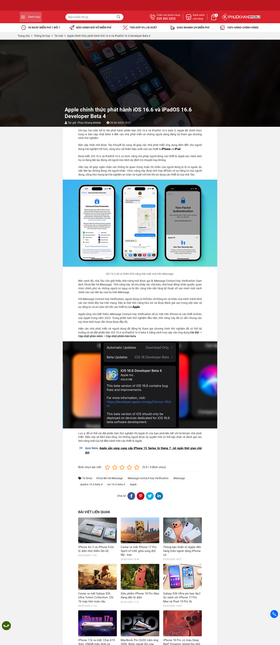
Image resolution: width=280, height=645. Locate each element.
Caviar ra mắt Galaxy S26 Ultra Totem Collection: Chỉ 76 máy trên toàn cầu (95, 597)
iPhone (166, 149)
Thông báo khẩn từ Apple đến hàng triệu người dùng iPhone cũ (182, 551)
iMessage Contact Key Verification (148, 478)
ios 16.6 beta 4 (116, 484)
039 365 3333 (208, 18)
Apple (136, 307)
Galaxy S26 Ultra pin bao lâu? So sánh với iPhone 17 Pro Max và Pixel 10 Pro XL (181, 597)
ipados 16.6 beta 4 (91, 484)
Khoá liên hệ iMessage (109, 478)
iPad (177, 149)
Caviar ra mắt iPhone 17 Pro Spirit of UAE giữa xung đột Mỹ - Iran (139, 551)
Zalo (274, 614)
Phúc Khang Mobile (89, 122)
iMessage (179, 478)
